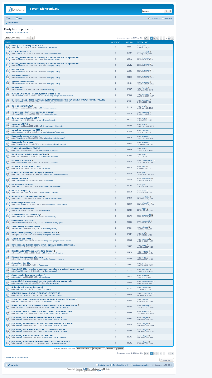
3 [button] (157, 38)
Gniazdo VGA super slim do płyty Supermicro (32, 172)
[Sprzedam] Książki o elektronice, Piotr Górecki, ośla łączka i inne (41, 311)
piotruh (18, 277)
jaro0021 (19, 253)
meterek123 (20, 223)
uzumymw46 (20, 180)
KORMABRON (21, 295)
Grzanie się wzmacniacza (23, 202)
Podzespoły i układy (52, 59)
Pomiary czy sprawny (21, 160)
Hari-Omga (20, 307)
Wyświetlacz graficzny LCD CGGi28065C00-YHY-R (34, 233)
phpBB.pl (100, 371)
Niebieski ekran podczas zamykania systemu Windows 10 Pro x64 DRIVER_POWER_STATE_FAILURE (58, 100)
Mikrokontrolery (48, 90)
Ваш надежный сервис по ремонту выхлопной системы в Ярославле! (45, 57)
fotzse (18, 192)
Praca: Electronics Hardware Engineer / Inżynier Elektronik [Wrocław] (43, 299)
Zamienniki (49, 180)
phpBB (85, 369)
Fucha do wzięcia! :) (20, 190)
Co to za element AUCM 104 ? (25, 118)
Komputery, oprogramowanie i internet (59, 96)
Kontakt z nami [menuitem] (103, 365)
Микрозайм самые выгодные (25, 136)
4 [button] (160, 38)
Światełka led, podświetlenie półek (27, 287)
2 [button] (154, 38)
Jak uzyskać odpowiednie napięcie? (28, 275)
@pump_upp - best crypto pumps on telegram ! (33, 112)
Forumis (19, 90)
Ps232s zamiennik (19, 178)
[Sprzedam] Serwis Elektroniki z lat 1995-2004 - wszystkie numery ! (42, 323)
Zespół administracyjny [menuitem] (121, 365)
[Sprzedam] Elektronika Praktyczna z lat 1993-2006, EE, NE (38, 329)
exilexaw (19, 229)
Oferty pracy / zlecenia (50, 192)
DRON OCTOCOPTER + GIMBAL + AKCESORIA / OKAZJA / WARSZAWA (44, 305)
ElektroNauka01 (22, 162)
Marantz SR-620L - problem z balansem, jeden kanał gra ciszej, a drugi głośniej (47, 269)
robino (18, 259)
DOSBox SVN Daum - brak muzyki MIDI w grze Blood (35, 94)
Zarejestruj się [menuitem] (156, 18)
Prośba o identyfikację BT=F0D (25, 148)
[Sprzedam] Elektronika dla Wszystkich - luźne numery (36, 317)
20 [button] (169, 38)
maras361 (19, 53)
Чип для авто (17, 70)
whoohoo (19, 301)
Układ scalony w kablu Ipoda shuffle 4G (29, 154)
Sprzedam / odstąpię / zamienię (53, 259)
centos (18, 247)
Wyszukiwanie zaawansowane (170, 11)
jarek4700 (19, 313)
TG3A (18, 210)
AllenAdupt (20, 59)
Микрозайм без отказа (22, 142)
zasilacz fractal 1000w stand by (25, 215)
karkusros (19, 289)
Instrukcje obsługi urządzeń (55, 138)
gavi (17, 47)
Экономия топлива (20, 76)
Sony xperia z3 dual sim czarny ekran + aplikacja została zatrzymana (42, 245)
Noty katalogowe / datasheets (51, 126)
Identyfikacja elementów (48, 47)
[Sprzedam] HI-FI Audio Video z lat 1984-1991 (32, 335)
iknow (18, 168)
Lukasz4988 (20, 204)
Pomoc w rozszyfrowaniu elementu (27, 196)
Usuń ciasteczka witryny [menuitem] (141, 365)
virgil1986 (19, 114)
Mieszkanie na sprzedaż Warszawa (27, 257)
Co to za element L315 (21, 106)
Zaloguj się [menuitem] (168, 18)
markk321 (19, 198)
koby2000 (19, 241)
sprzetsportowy (21, 283)
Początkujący (53, 162)
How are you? (17, 88)
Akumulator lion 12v (20, 263)
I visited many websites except (25, 227)
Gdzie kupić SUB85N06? (22, 208)
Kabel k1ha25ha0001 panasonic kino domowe (32, 251)
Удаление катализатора (22, 82)
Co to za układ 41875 (21, 51)
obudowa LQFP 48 (19, 124)
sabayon (19, 319)
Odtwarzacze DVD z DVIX (23, 221)
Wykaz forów (13, 23)
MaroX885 (20, 96)
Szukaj (166, 11)
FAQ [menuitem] (20, 18)
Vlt (17, 265)
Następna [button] (172, 38)
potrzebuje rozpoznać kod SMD (25, 130)
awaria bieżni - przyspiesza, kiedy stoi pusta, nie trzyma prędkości (41, 281)
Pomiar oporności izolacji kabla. (26, 166)
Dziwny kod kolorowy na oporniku (27, 45)
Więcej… (11, 18)
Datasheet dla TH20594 (22, 184)
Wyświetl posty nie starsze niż (73, 348)
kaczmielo (19, 132)
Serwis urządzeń (48, 247)
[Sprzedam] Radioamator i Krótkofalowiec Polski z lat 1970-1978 (40, 341)
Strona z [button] (146, 38)
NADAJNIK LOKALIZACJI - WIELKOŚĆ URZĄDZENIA (35, 293)
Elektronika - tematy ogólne (57, 204)
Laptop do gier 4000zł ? (22, 239)
